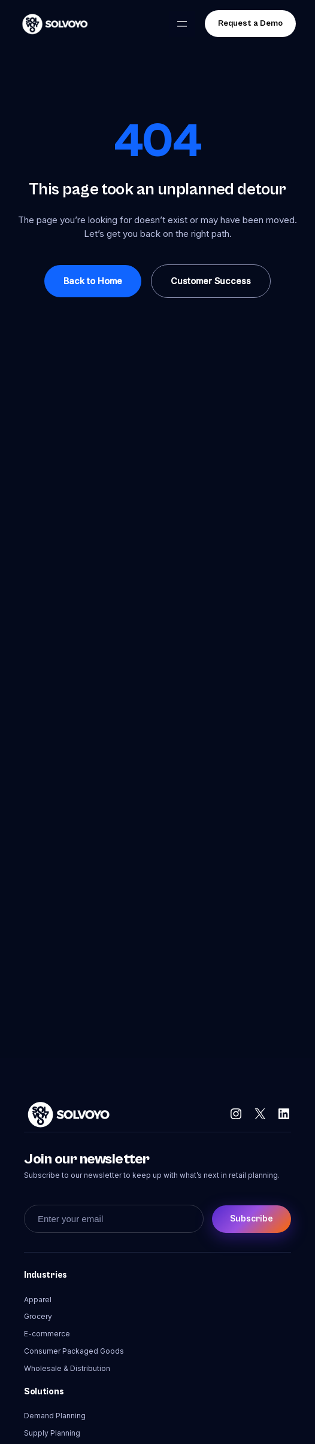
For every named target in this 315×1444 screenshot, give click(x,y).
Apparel (38, 1299)
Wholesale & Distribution (67, 1368)
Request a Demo (250, 23)
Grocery (38, 1316)
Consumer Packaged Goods (74, 1350)
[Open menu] (182, 24)
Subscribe (251, 1219)
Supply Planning (52, 1432)
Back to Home (92, 281)
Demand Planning (55, 1415)
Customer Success (211, 281)
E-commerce (47, 1333)
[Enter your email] (114, 1219)
